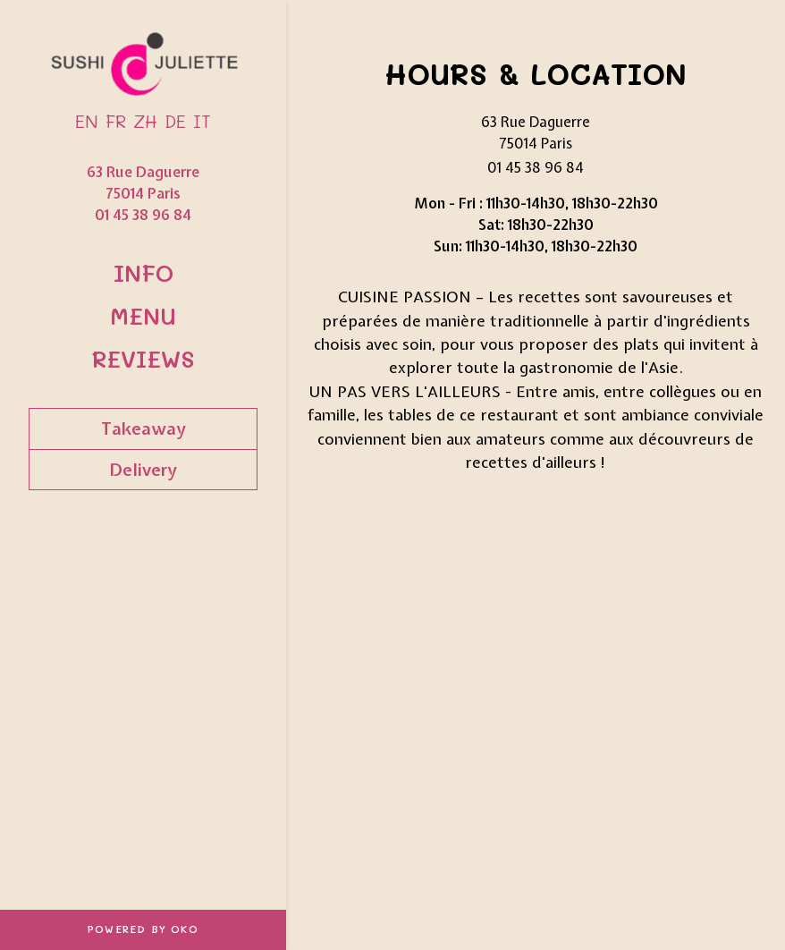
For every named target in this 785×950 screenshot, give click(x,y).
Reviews (143, 358)
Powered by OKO (143, 929)
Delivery (143, 469)
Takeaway (143, 428)
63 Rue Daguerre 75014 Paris (143, 182)
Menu (143, 315)
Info (143, 272)
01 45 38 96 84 (143, 215)
